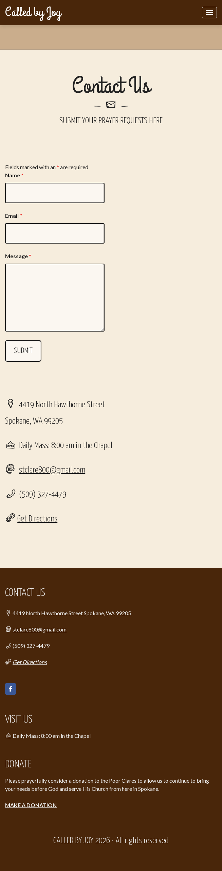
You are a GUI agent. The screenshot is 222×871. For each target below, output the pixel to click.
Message (18, 256)
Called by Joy (33, 12)
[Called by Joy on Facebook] (10, 689)
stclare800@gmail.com (52, 470)
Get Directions (37, 519)
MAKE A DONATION (31, 805)
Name (14, 175)
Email (13, 215)
